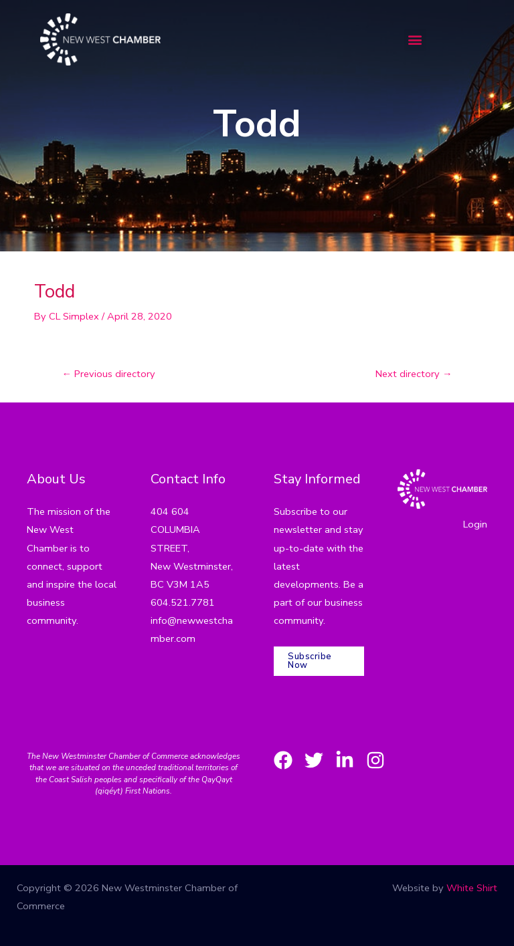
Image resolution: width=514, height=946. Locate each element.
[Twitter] (314, 760)
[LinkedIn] (344, 760)
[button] (415, 40)
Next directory (413, 373)
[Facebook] (283, 760)
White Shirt (471, 888)
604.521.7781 (183, 602)
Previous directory (109, 373)
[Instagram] (375, 760)
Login (475, 524)
